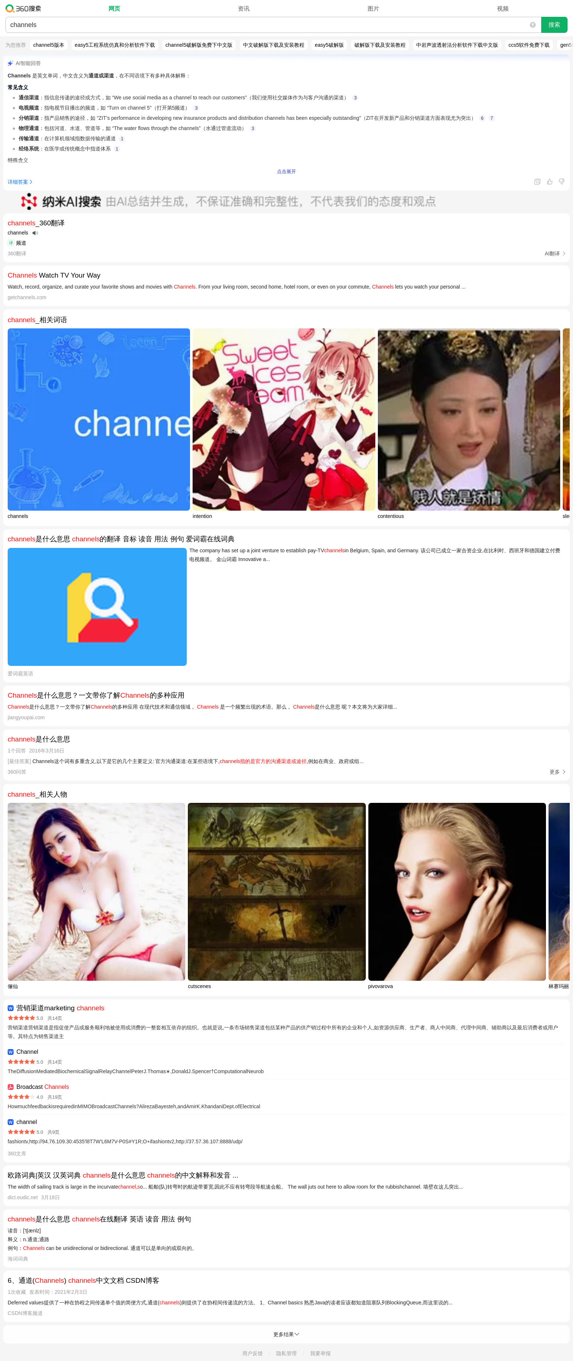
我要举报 (320, 1353)
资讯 (244, 8)
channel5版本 (48, 45)
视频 (503, 8)
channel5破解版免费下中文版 (199, 45)
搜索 (554, 25)
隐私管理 (286, 1353)
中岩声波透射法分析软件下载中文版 (457, 45)
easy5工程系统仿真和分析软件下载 (115, 45)
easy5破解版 (329, 45)
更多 (555, 772)
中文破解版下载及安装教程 (273, 45)
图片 (373, 8)
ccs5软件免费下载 (529, 45)
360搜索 (25, 8)
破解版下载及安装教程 (380, 45)
